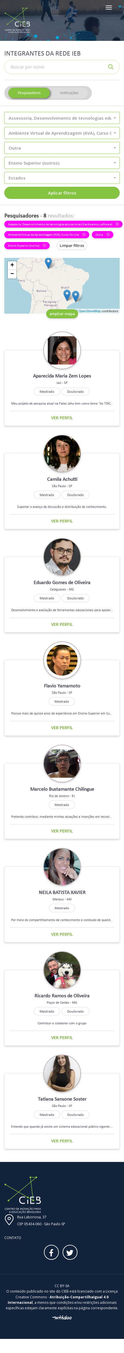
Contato (12, 1237)
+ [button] (12, 265)
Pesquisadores (29, 92)
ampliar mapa (62, 313)
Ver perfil (62, 417)
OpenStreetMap (90, 311)
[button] (62, 118)
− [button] (12, 274)
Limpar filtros (72, 245)
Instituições (69, 92)
